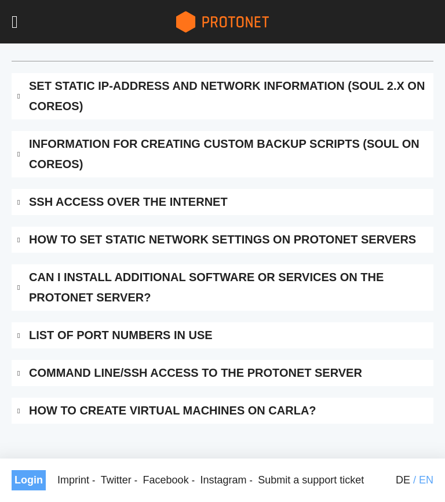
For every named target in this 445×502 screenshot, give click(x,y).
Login (28, 480)
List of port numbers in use (121, 335)
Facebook (166, 480)
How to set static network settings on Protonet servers (222, 239)
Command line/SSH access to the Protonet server (195, 372)
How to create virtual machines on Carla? (172, 410)
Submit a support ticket (311, 480)
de (403, 480)
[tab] (222, 96)
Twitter (116, 480)
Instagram (223, 480)
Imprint (73, 480)
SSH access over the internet (128, 201)
